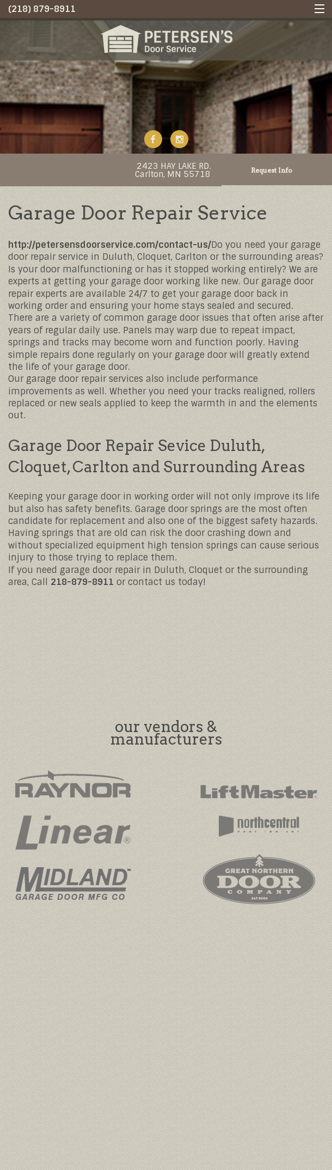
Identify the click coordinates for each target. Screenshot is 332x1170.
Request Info (271, 170)
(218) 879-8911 (42, 9)
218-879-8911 (82, 582)
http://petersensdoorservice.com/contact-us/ (109, 245)
